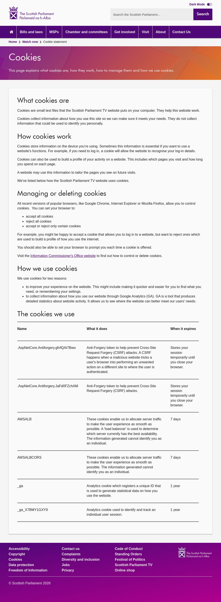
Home (13, 41)
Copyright (17, 554)
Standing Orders (128, 554)
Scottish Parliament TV (133, 565)
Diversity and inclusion (80, 559)
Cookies (15, 559)
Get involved (124, 32)
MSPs (54, 32)
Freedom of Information (28, 570)
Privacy (68, 570)
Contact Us (181, 32)
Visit (145, 32)
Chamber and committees (86, 32)
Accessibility (19, 549)
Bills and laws (31, 32)
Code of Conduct (129, 549)
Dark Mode (200, 4)
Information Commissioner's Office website (63, 256)
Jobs (66, 565)
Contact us (71, 549)
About (161, 32)
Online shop (125, 570)
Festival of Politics (130, 559)
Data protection (21, 565)
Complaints (71, 554)
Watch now (30, 41)
